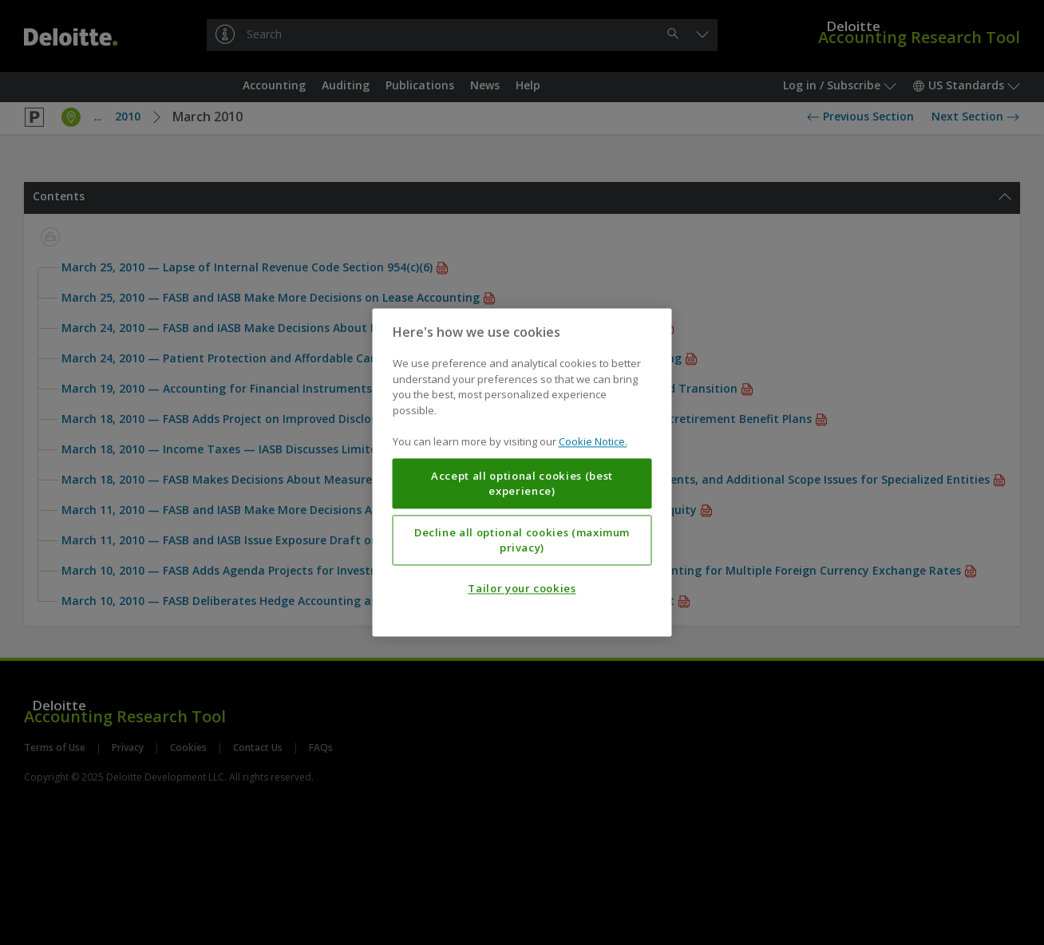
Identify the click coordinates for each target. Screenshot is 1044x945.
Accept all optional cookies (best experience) (522, 483)
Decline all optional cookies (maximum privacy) (522, 540)
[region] (522, 472)
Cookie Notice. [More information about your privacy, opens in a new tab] (593, 442)
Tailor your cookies (521, 589)
